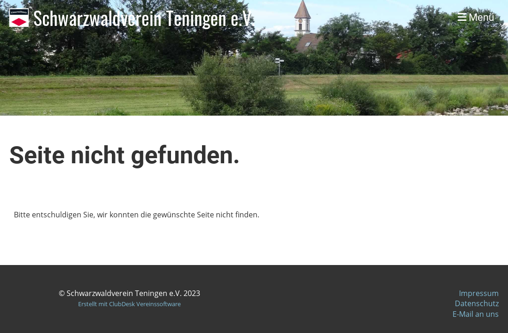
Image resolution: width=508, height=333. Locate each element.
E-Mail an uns (476, 314)
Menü (476, 17)
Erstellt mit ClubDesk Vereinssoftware (129, 304)
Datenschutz (477, 303)
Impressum (479, 293)
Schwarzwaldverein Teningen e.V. (144, 18)
